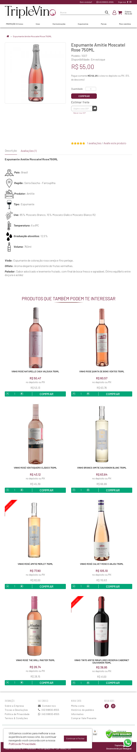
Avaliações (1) (29, 150)
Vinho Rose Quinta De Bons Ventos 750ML (101, 371)
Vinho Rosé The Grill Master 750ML (35, 660)
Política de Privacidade (17, 714)
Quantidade (77, 88)
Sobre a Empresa (14, 705)
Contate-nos (47, 705)
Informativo (77, 714)
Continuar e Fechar (75, 738)
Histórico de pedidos (82, 709)
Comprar (84, 95)
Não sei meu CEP (79, 113)
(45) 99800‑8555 (104, 2)
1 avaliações (94, 143)
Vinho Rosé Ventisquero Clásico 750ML (35, 467)
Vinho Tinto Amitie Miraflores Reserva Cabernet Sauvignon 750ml (101, 661)
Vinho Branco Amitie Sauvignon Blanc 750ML (101, 467)
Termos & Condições (16, 718)
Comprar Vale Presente (83, 718)
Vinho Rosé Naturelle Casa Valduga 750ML (35, 371)
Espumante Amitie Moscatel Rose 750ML (32, 36)
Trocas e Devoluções (16, 709)
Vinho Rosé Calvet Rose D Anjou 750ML (101, 563)
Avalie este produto (115, 143)
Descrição (11, 150)
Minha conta (77, 705)
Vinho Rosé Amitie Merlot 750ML (35, 563)
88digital (127, 748)
